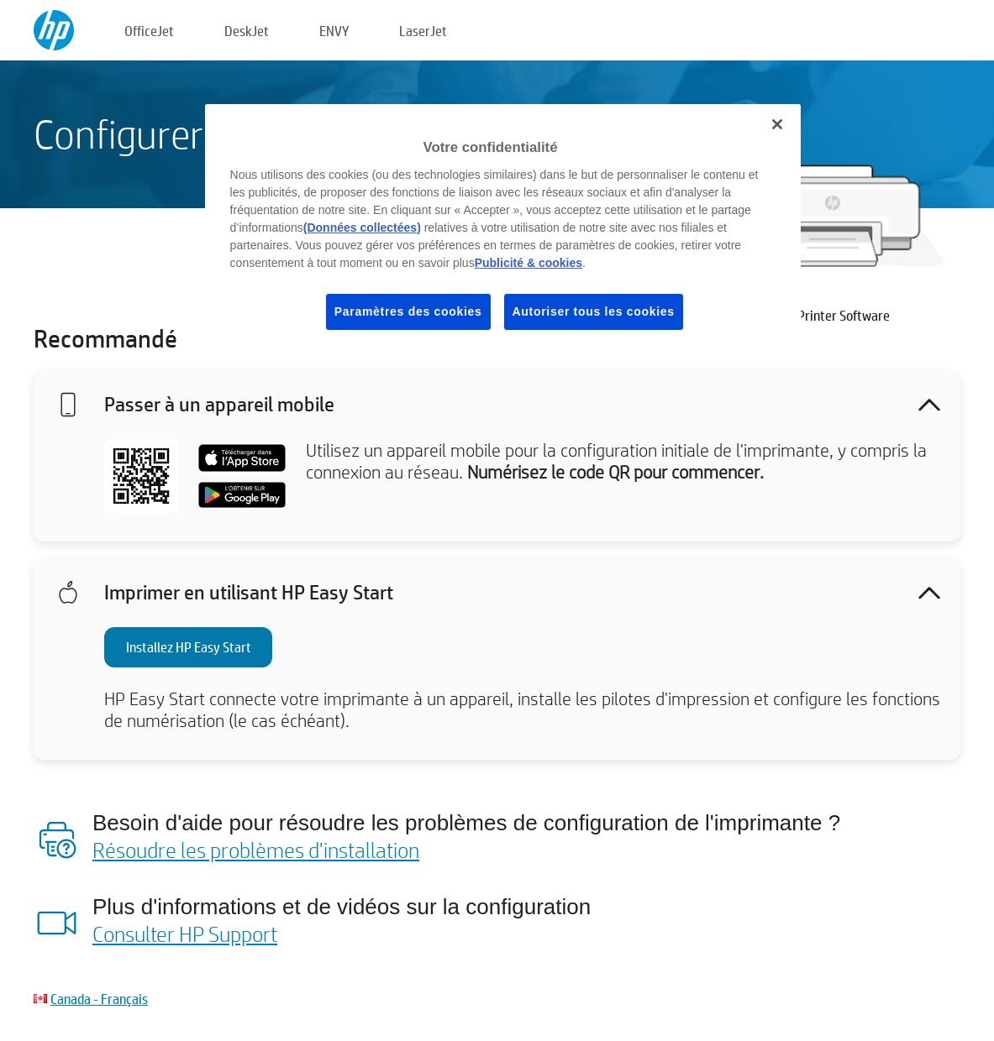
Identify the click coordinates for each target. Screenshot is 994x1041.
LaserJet (423, 30)
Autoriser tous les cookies (594, 311)
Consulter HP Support (184, 933)
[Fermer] (777, 124)
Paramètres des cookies (408, 311)
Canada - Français (99, 998)
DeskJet (246, 30)
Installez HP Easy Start (188, 647)
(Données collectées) (362, 227)
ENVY (334, 30)
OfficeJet (149, 30)
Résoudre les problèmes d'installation (255, 849)
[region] (503, 230)
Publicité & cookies (528, 262)
